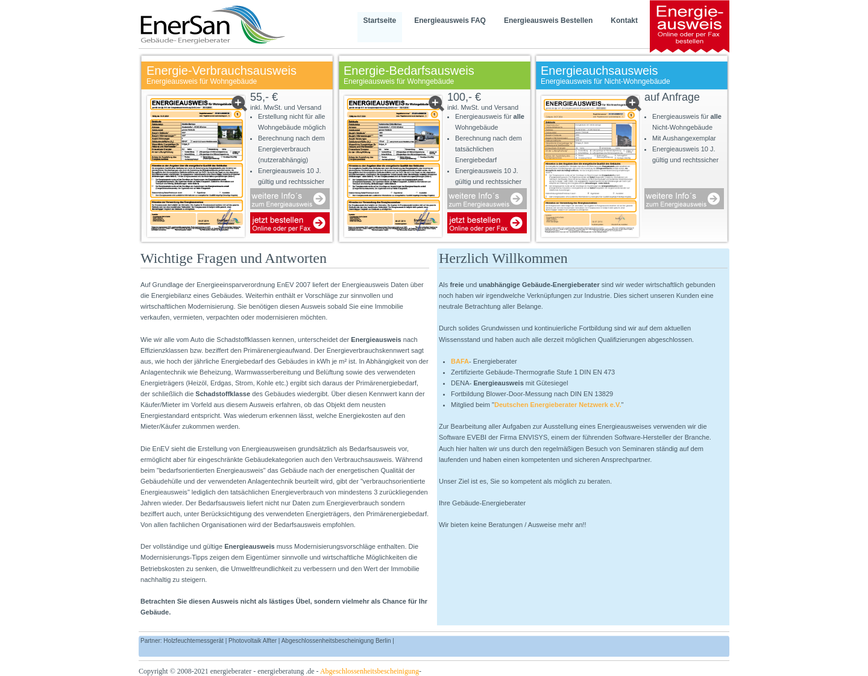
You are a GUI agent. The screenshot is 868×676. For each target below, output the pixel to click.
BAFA (460, 361)
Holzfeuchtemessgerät (193, 640)
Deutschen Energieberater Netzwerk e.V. (557, 404)
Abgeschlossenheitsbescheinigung (369, 671)
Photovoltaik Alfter (252, 640)
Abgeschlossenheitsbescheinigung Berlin (336, 640)
